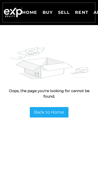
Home (29, 12)
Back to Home (49, 112)
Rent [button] (81, 12)
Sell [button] (64, 12)
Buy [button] (48, 12)
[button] (13, 12)
